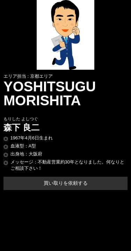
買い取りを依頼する (66, 183)
